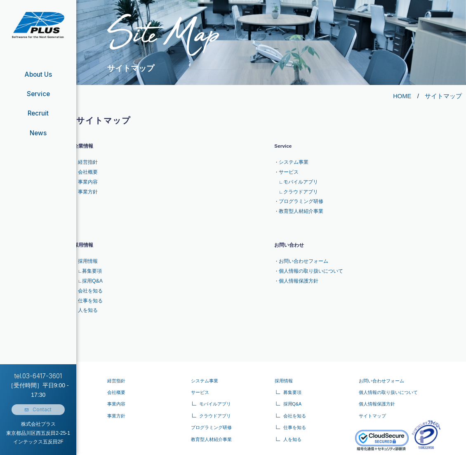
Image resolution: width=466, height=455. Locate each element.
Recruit (38, 113)
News (38, 132)
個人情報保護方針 (297, 271)
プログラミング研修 (299, 196)
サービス (288, 170)
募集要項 (91, 263)
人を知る (87, 297)
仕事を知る (89, 289)
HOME (402, 95)
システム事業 (292, 161)
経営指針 (87, 161)
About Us (38, 74)
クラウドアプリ (299, 187)
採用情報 (87, 254)
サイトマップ (443, 95)
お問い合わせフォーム (301, 254)
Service (38, 93)
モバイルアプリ (299, 179)
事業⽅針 (116, 402)
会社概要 (87, 170)
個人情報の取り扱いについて (308, 263)
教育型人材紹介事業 (299, 205)
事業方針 (87, 187)
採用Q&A (91, 271)
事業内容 (87, 179)
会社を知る (89, 280)
